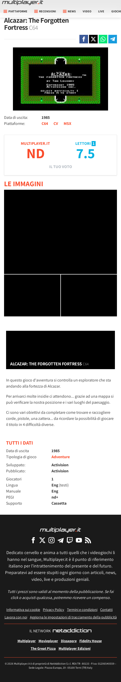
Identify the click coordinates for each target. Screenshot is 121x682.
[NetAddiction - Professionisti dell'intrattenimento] (72, 631)
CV (56, 123)
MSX (67, 123)
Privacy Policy (53, 609)
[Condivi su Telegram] (112, 39)
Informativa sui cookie (23, 609)
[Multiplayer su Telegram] (61, 540)
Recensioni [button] (45, 11)
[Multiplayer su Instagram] (51, 540)
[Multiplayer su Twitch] (70, 540)
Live (101, 11)
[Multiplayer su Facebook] (33, 540)
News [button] (69, 11)
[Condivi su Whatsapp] (103, 39)
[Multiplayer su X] (42, 540)
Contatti (106, 609)
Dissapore (69, 640)
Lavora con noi (16, 617)
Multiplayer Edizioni (75, 648)
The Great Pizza (43, 648)
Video (87, 11)
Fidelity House (90, 640)
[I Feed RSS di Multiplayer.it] (88, 540)
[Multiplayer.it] (22, 2)
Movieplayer (48, 640)
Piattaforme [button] (15, 11)
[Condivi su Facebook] (83, 39)
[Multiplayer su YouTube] (79, 540)
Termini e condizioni (82, 609)
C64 (45, 123)
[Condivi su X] (93, 39)
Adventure (60, 456)
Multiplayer (27, 640)
